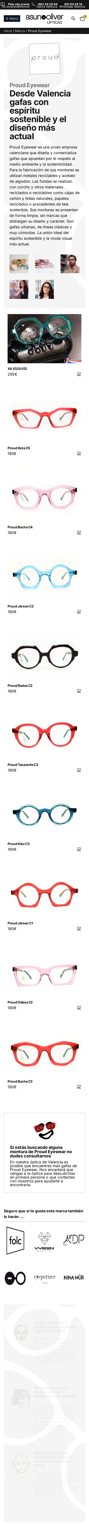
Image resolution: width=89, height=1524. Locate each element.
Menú (12, 18)
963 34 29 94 (47, 4)
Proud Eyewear (29, 85)
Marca (20, 31)
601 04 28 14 (73, 4)
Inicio (8, 31)
